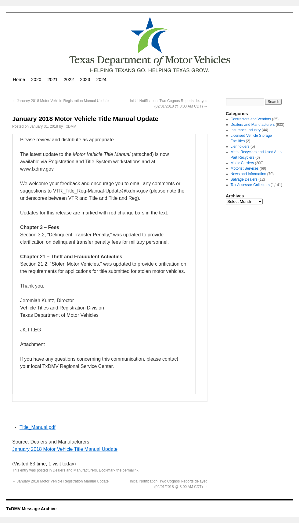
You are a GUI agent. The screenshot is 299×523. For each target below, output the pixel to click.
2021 (52, 79)
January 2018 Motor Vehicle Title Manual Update (64, 449)
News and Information (248, 174)
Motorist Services (245, 168)
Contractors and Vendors (251, 119)
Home (19, 79)
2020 (36, 79)
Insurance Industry (246, 130)
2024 (101, 79)
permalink (131, 470)
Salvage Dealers (244, 179)
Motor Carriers (242, 163)
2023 (85, 79)
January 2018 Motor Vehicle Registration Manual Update (60, 101)
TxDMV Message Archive (31, 508)
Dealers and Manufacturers (75, 470)
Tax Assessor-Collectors (250, 185)
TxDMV (70, 126)
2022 (69, 79)
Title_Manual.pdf (38, 427)
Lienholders (240, 146)
